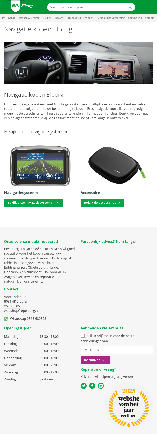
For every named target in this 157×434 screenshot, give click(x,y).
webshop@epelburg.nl (21, 310)
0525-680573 (14, 306)
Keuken (47, 18)
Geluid (11, 18)
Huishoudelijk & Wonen (80, 18)
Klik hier (87, 376)
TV (3, 18)
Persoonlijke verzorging (111, 18)
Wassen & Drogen (29, 18)
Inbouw (59, 18)
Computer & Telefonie (141, 18)
